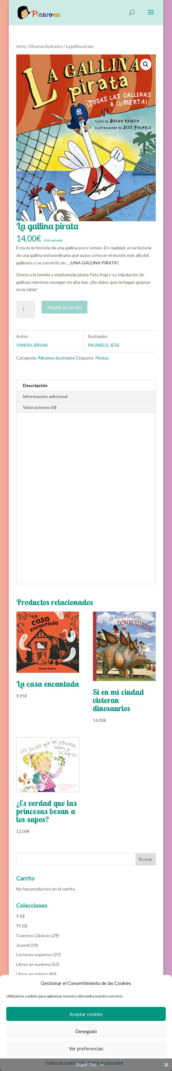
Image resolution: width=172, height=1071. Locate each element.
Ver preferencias (86, 1048)
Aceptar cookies (86, 1014)
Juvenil (23, 945)
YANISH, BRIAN (31, 345)
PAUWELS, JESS (103, 345)
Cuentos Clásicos (33, 935)
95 (18, 926)
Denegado (86, 1031)
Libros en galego (32, 974)
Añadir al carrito (64, 307)
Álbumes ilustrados (46, 46)
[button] (145, 64)
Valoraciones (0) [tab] (40, 407)
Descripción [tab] (35, 385)
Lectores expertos (34, 954)
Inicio (21, 46)
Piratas (102, 358)
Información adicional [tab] (45, 396)
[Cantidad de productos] (25, 310)
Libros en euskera (33, 964)
